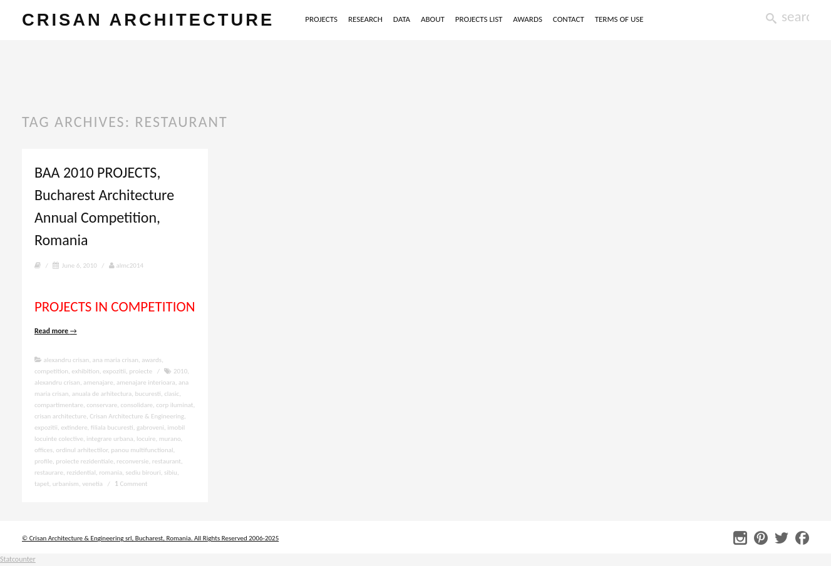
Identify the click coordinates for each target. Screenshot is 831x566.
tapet (41, 484)
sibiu (170, 472)
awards (152, 360)
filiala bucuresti (112, 427)
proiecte (140, 371)
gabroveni (150, 427)
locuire (146, 439)
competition (51, 371)
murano (170, 439)
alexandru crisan (66, 360)
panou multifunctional (142, 450)
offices (43, 450)
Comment (131, 484)
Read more (55, 330)
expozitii (114, 371)
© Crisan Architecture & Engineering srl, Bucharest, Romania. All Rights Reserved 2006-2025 (150, 538)
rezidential (81, 472)
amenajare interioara (145, 382)
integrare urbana (109, 439)
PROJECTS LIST (479, 19)
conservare (101, 405)
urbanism (66, 484)
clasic (171, 394)
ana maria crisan (115, 360)
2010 (180, 371)
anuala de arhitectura (102, 394)
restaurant (166, 461)
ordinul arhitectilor (82, 450)
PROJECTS (321, 19)
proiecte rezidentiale (84, 461)
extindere (74, 427)
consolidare (137, 405)
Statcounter (18, 559)
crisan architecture (148, 20)
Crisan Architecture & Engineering (137, 416)
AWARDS (527, 19)
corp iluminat (174, 405)
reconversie (132, 461)
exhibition (85, 371)
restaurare (48, 472)
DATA (401, 19)
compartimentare (58, 405)
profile (43, 461)
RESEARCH (365, 19)
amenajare (98, 382)
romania (110, 472)
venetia (92, 484)
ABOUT (433, 19)
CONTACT (568, 19)
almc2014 (126, 265)
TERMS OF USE (619, 19)
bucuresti (147, 394)
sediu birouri (142, 472)
